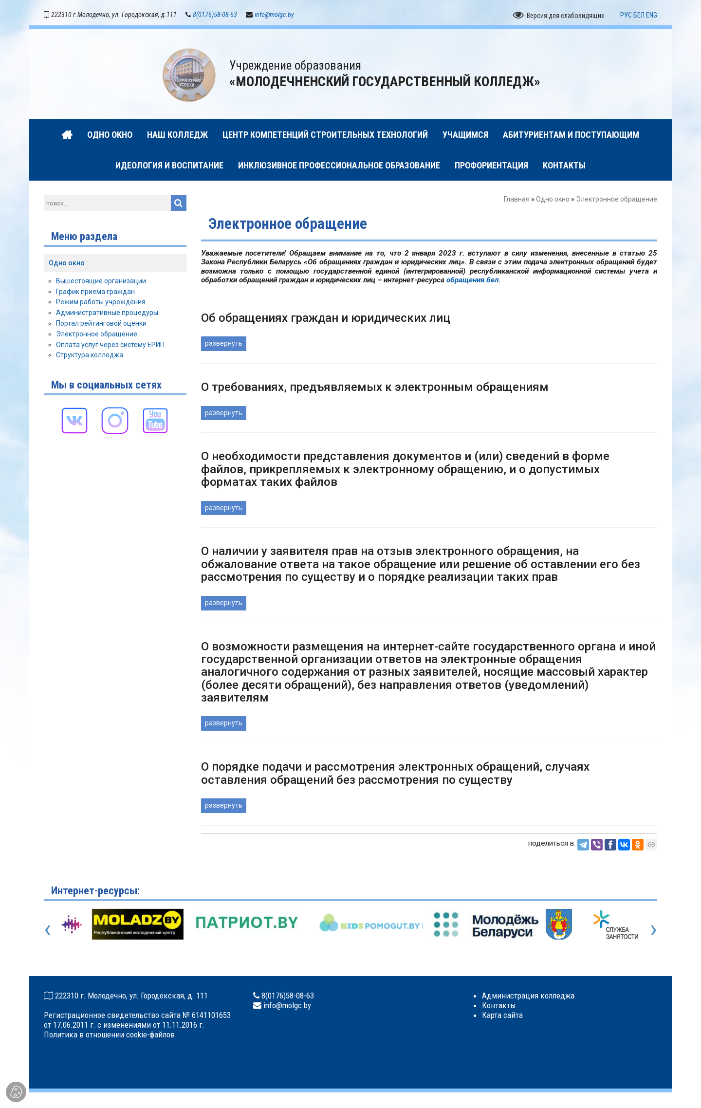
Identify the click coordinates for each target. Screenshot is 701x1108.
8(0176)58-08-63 (215, 15)
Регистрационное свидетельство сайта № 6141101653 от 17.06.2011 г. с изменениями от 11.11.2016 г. (137, 1021)
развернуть (223, 345)
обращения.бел (472, 281)
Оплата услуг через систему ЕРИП (110, 346)
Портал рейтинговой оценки (101, 324)
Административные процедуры (107, 313)
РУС (626, 16)
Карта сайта (502, 1016)
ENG (651, 16)
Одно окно (553, 200)
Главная (517, 200)
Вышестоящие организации (101, 282)
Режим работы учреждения (101, 303)
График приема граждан (95, 292)
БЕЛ (639, 16)
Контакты (499, 1006)
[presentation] (47, 930)
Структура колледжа (89, 356)
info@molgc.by (274, 15)
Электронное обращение (96, 335)
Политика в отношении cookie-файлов (109, 1035)
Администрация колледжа (528, 996)
